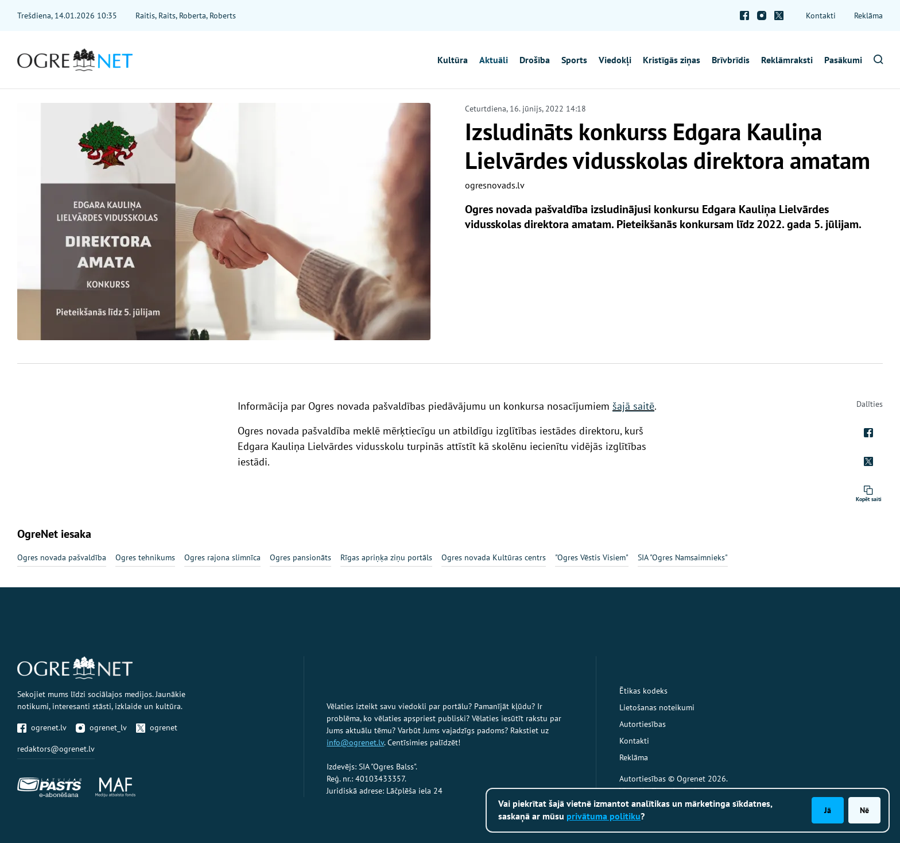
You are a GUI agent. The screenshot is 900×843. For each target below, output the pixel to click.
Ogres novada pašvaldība (61, 557)
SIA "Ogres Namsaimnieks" (683, 557)
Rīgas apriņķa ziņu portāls (386, 557)
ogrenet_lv (101, 727)
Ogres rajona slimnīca (222, 557)
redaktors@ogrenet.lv (56, 749)
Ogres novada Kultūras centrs (493, 557)
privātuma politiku (604, 816)
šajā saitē (633, 406)
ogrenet (156, 727)
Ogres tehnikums (145, 557)
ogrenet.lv (42, 727)
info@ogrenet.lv (355, 742)
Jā (827, 810)
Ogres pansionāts (300, 557)
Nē (864, 810)
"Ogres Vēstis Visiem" (592, 557)
